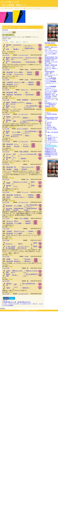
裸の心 (16, 221)
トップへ (4, 303)
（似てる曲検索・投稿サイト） (14, 5)
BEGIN (8, 146)
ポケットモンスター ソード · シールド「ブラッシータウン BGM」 (51, 52)
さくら (16, 84)
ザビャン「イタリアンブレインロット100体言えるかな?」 (51, 91)
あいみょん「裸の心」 (51, 68)
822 (27, 92)
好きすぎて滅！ (51, 127)
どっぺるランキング (25, 303)
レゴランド (7, 37)
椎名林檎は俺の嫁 (50, 43)
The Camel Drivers (9, 209)
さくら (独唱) (18, 205)
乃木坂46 (9, 231)
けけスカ (49, 122)
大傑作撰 (23, 158)
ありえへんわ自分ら (22, 128)
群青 (15, 92)
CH (27, 179)
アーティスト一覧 (13, 303)
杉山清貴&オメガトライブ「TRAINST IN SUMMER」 (51, 104)
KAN (7, 49)
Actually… (31, 231)
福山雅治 (9, 169)
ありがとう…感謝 (19, 82)
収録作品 (29, 72)
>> (6, 40)
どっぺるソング (10, 2)
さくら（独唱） (18, 72)
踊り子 (49, 124)
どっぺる (7, 8)
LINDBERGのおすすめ (51, 153)
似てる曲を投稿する (8, 34)
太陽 (15, 284)
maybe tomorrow (16, 62)
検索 (14, 32)
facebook (6, 298)
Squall (16, 169)
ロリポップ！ (35, 310)
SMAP (8, 288)
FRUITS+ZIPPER (52, 114)
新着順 (12, 42)
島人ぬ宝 (16, 146)
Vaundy (49, 125)
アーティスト (20, 8)
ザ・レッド (25, 192)
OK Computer (29, 94)
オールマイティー (53, 137)
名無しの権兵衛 (23, 151)
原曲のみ (25, 42)
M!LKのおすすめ (49, 148)
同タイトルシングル (27, 167)
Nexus (26, 69)
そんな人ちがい (18, 74)
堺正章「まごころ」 (50, 74)
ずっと (49, 112)
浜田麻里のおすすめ (50, 151)
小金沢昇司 (9, 82)
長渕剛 (8, 259)
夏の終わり (17, 261)
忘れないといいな (19, 231)
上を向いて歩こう (19, 197)
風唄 (14, 121)
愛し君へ (14, 275)
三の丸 (26, 79)
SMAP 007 (25, 288)
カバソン (29, 8)
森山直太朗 (9, 72)
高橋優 (8, 183)
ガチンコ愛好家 (23, 218)
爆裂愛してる (51, 138)
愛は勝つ (16, 49)
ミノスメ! (37, 8)
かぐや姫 (9, 74)
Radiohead (9, 94)
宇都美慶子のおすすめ (51, 154)
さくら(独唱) (17, 223)
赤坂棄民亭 (25, 99)
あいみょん (9, 221)
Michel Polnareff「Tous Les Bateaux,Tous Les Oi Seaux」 (51, 58)
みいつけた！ (28, 45)
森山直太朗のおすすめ (24, 302)
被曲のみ (18, 42)
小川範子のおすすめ (50, 149)
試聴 (40, 45)
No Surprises (18, 94)
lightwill (27, 310)
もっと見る (48, 156)
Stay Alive (27, 259)
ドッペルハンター (23, 55)
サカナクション (52, 140)
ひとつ (16, 259)
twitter (12, 298)
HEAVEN (24, 169)
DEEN (7, 135)
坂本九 (8, 197)
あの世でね (17, 195)
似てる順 (5, 42)
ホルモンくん (24, 89)
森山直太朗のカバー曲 (9, 302)
